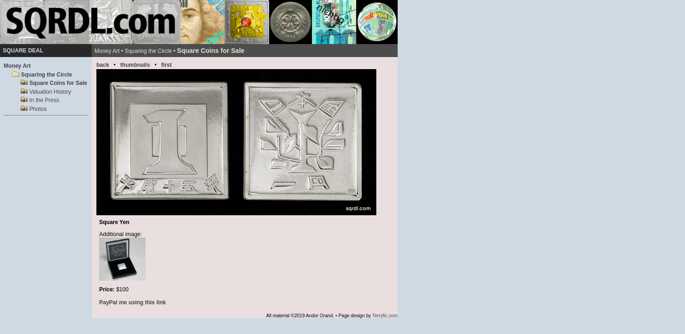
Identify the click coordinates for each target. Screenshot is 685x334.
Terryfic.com (385, 315)
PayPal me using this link (132, 302)
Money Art (17, 66)
